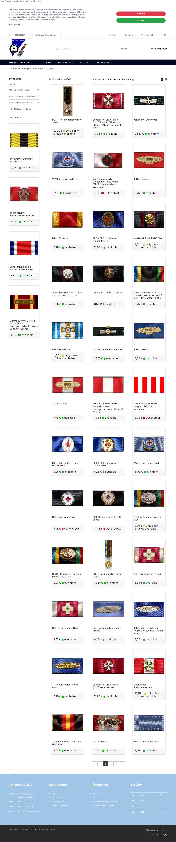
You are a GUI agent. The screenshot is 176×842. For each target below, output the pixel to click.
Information (65, 62)
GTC (53, 829)
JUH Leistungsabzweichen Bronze (107, 629)
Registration (58, 801)
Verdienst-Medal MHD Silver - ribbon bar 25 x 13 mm (67, 294)
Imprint (25, 829)
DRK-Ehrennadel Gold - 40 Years (107, 518)
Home (48, 62)
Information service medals (106, 801)
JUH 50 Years (59, 403)
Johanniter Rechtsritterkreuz (108, 349)
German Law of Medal (103, 806)
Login (115, 35)
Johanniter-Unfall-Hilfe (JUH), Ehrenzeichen (105, 686)
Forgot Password (60, 806)
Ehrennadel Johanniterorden (143, 686)
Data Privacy (14, 829)
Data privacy (14, 24)
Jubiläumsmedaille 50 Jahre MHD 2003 (67, 743)
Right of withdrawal (39, 829)
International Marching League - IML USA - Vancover (146, 406)
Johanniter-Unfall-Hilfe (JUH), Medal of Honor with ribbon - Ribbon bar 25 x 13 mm (107, 123)
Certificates (102, 62)
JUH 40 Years (141, 179)
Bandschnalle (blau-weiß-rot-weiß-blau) (21, 268)
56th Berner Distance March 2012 (21, 160)
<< (94, 764)
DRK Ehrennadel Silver (63, 517)
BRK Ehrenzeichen (61, 349)
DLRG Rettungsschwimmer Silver (148, 518)
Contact (85, 62)
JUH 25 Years (141, 349)
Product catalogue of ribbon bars (28, 68)
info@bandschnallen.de (46, 35)
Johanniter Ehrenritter (145, 119)
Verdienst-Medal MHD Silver (149, 238)
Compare (129, 35)
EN (165, 35)
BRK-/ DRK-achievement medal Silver (65, 464)
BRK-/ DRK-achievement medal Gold (106, 464)
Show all (12, 84)
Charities (52, 68)
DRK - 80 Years (60, 238)
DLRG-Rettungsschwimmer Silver (67, 121)
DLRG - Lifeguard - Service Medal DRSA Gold (66, 575)
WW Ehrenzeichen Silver (65, 179)
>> (122, 764)
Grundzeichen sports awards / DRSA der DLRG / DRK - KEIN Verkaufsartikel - (148, 295)
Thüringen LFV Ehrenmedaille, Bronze (22, 214)
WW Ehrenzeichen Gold (146, 463)
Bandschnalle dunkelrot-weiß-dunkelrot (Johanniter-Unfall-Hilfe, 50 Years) (108, 407)
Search (124, 49)
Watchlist (147, 35)
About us (97, 793)
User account (58, 797)
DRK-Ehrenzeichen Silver (65, 628)
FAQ (95, 797)
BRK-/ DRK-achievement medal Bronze (106, 239)
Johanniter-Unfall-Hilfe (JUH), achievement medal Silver (148, 630)
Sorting (97, 79)
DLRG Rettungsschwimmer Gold (107, 575)
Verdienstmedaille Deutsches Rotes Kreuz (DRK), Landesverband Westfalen (105, 182)
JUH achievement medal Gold (65, 686)
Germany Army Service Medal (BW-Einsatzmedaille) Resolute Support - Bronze (24, 324)
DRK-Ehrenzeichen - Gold (147, 573)
